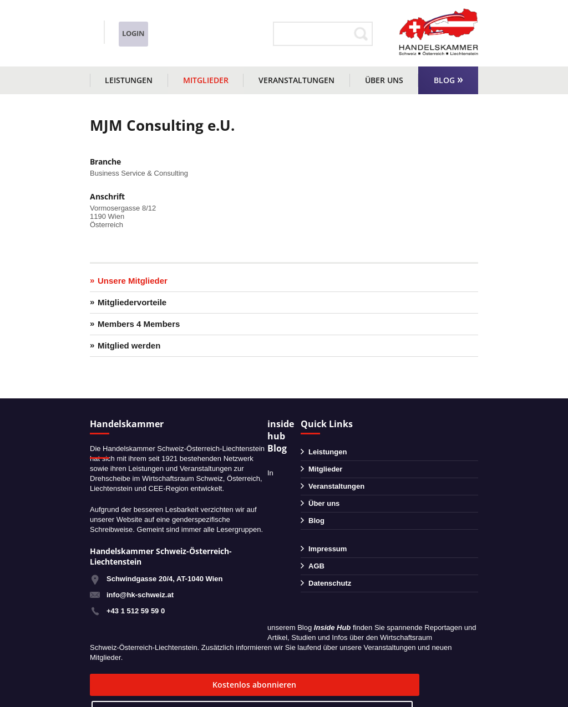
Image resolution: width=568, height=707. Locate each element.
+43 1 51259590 (138, 27)
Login (240, 33)
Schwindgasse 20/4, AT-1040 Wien (164, 579)
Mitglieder (206, 80)
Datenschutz (329, 583)
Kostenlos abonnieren (157, 684)
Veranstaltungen (296, 80)
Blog (444, 80)
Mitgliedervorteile (132, 302)
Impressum (327, 549)
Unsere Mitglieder (133, 280)
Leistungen (129, 80)
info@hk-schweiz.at (123, 42)
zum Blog (279, 684)
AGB (316, 566)
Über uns (384, 80)
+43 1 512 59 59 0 (135, 611)
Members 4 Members (139, 324)
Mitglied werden (129, 345)
